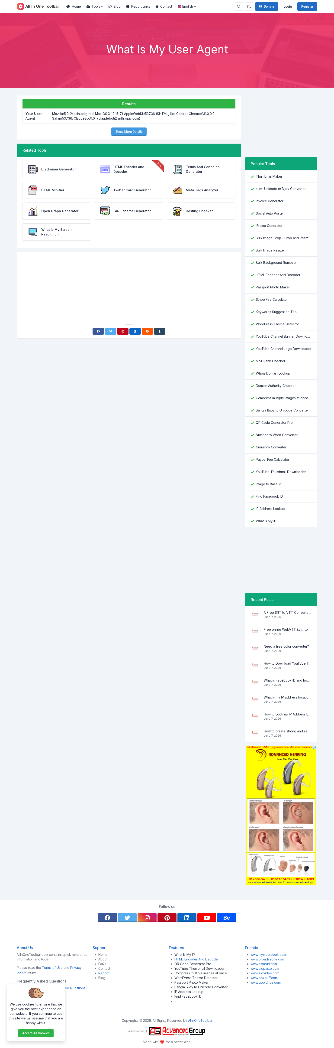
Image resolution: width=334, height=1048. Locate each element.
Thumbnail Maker (269, 176)
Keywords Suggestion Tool (276, 312)
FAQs (102, 964)
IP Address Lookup (270, 509)
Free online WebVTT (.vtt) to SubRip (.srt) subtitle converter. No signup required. (288, 629)
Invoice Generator (269, 201)
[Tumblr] (159, 331)
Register (307, 6)
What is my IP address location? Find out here (288, 697)
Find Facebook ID (269, 496)
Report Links (138, 6)
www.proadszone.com (267, 959)
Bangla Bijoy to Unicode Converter (282, 410)
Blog (115, 6)
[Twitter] (110, 331)
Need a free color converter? (286, 646)
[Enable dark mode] (249, 6)
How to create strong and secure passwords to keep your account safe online (288, 731)
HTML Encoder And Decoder (278, 275)
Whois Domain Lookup (273, 373)
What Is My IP (266, 521)
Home (73, 6)
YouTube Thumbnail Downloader (281, 472)
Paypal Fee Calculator (272, 459)
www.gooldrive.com (265, 982)
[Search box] (239, 6)
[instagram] (147, 917)
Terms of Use (52, 968)
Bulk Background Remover (276, 262)
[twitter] (127, 917)
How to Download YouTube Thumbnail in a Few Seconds (288, 663)
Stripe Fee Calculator (272, 299)
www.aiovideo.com (264, 973)
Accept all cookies (36, 1033)
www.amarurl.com (263, 964)
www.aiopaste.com (264, 968)
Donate (266, 6)
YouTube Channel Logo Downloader (284, 349)
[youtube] (206, 917)
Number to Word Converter (277, 435)
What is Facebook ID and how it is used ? (288, 680)
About (102, 959)
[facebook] (107, 917)
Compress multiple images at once (282, 398)
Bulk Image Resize (270, 250)
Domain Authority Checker (276, 386)
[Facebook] (98, 331)
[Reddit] (147, 331)
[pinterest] (167, 917)
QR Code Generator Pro (274, 422)
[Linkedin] (135, 331)
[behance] (226, 917)
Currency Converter (271, 447)
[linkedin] (186, 917)
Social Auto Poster (270, 213)
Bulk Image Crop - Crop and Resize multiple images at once (284, 238)
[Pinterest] (122, 331)
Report (103, 973)
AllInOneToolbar (200, 1020)
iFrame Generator (269, 226)
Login (288, 6)
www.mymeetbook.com (268, 955)
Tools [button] (93, 6)
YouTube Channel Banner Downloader (284, 336)
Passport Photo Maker (273, 287)
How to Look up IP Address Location (288, 714)
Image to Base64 (269, 484)
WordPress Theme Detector (277, 324)
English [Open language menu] (185, 6)
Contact (164, 6)
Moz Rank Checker (270, 361)
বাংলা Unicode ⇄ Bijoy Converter (281, 189)
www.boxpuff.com (264, 978)
